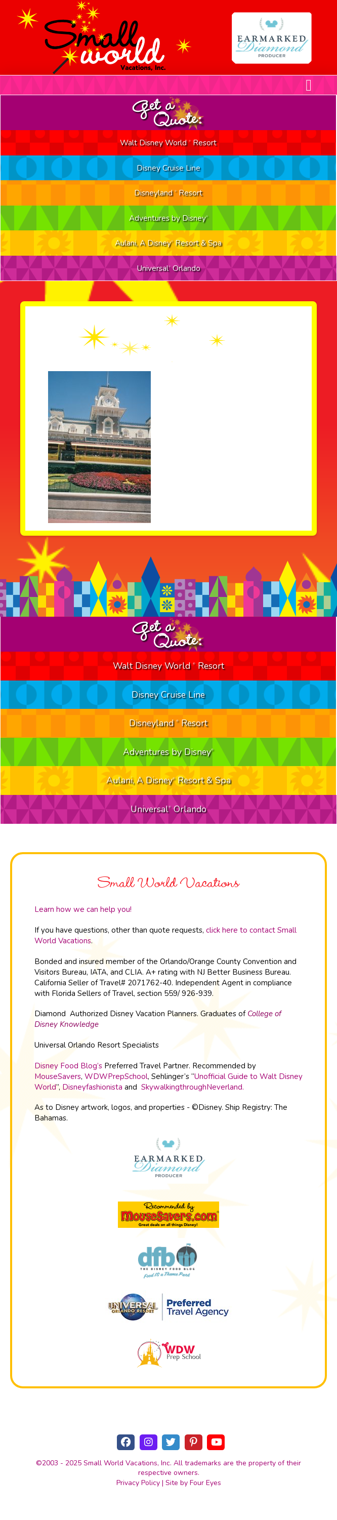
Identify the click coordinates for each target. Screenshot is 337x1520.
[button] (309, 85)
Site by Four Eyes (193, 1483)
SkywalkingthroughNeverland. (192, 1087)
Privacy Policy (138, 1483)
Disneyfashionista (92, 1087)
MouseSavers (57, 1076)
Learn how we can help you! (83, 909)
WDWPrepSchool (116, 1076)
